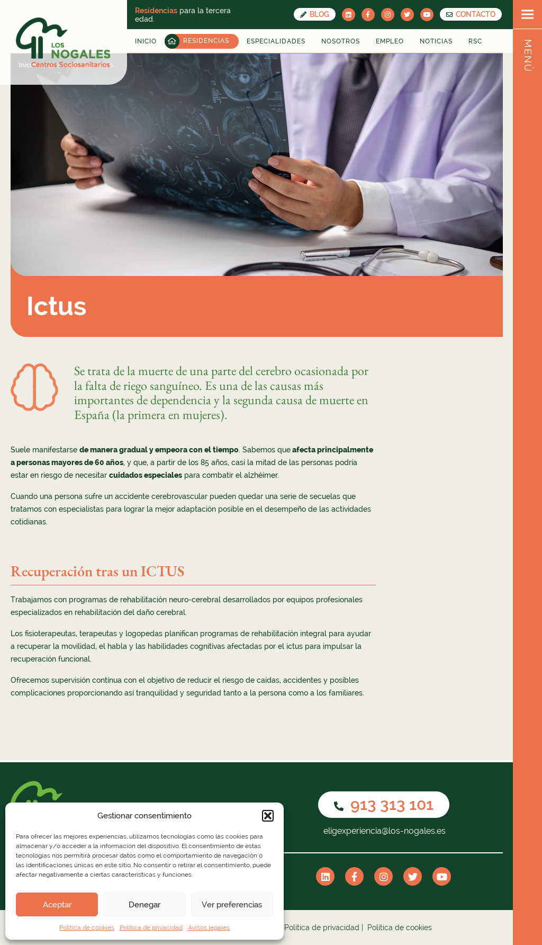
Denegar (144, 905)
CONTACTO (470, 14)
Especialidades (276, 41)
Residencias (206, 40)
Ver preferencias (232, 905)
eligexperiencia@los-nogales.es (383, 831)
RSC (475, 41)
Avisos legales (209, 927)
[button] (268, 815)
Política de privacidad (151, 927)
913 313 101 (383, 804)
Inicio (146, 41)
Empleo (390, 41)
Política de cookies (86, 927)
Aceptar (57, 905)
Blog (314, 14)
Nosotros (340, 41)
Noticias (436, 41)
